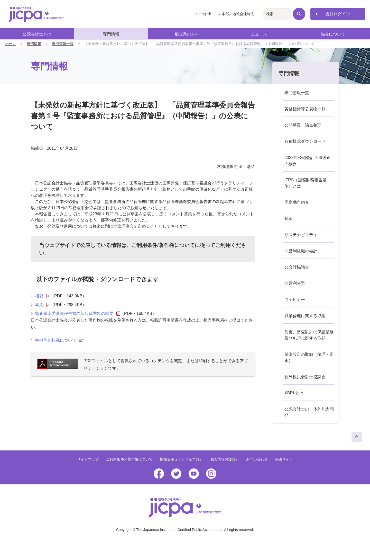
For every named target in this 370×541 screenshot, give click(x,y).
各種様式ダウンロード (305, 141)
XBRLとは (293, 393)
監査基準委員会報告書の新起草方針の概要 (77, 313)
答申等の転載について (59, 340)
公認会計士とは (37, 34)
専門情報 (111, 34)
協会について (333, 34)
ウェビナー (294, 299)
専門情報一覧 (62, 44)
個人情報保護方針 (224, 459)
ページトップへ (356, 435)
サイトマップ (88, 459)
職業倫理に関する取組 (305, 316)
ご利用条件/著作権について (163, 245)
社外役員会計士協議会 (305, 377)
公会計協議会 (296, 267)
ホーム (10, 44)
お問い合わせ (257, 459)
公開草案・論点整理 (302, 125)
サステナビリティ (300, 235)
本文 (42, 305)
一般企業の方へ (185, 34)
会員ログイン (337, 14)
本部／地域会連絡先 (238, 14)
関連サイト (284, 459)
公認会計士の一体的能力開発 (309, 412)
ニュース (259, 34)
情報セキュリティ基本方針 (181, 459)
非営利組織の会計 (300, 251)
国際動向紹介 (296, 202)
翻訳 (288, 218)
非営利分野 (294, 283)
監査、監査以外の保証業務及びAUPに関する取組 (309, 335)
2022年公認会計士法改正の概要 (307, 160)
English (205, 14)
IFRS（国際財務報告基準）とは (305, 183)
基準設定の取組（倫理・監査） (309, 357)
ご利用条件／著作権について (129, 459)
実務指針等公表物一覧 (305, 109)
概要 (42, 296)
